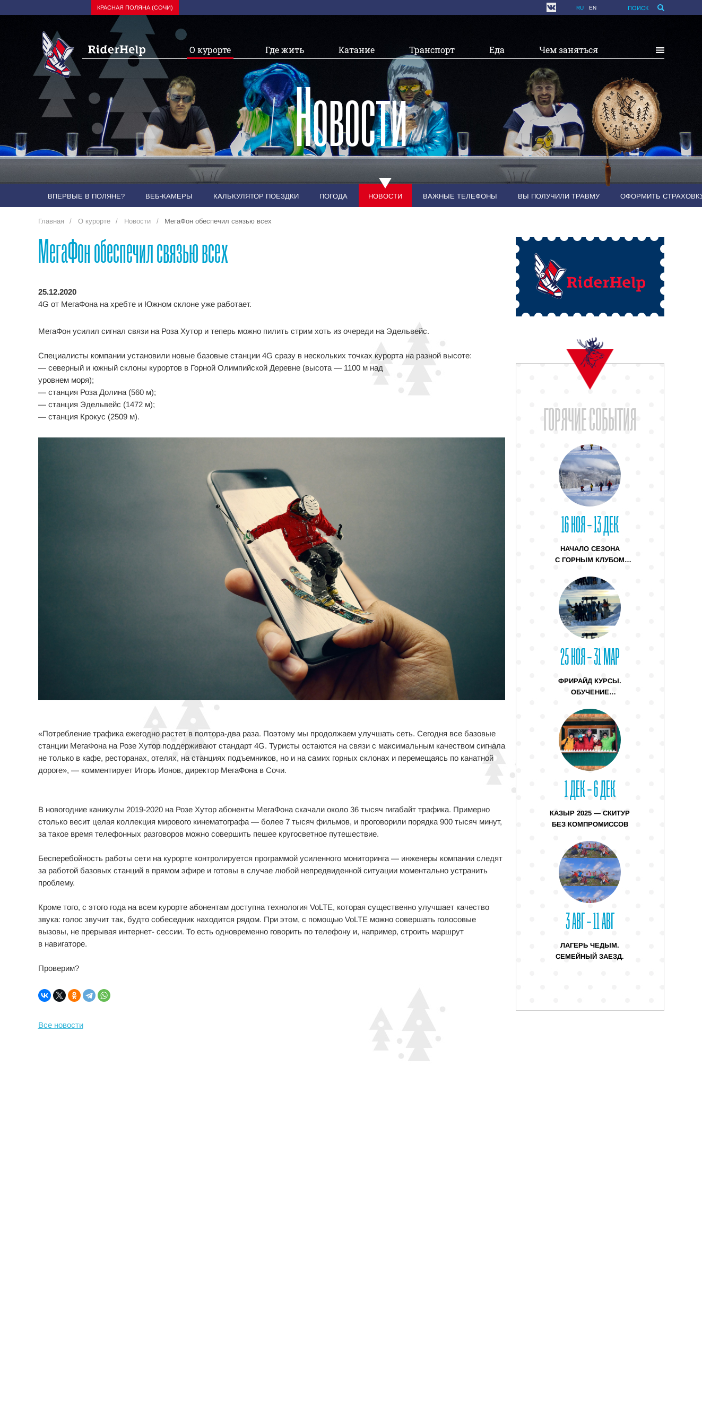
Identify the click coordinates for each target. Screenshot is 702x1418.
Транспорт (432, 49)
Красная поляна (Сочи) (135, 7)
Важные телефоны (460, 196)
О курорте (210, 49)
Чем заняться (568, 49)
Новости (385, 196)
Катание (357, 49)
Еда (497, 49)
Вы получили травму (559, 196)
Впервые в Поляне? (86, 196)
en (592, 8)
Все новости (60, 1024)
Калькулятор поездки (256, 196)
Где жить (284, 49)
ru (580, 8)
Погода (333, 196)
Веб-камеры (169, 196)
